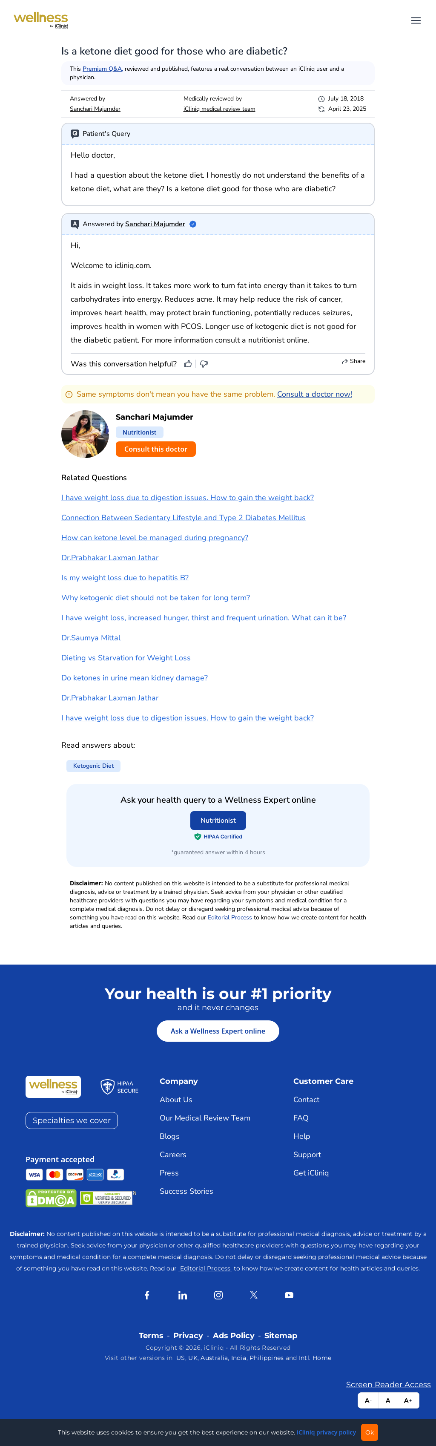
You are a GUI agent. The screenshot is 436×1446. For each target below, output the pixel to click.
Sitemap (280, 1335)
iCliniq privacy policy (326, 1432)
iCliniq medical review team (219, 109)
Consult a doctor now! (314, 394)
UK (193, 1358)
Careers (173, 1154)
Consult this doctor (155, 449)
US (180, 1358)
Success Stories (186, 1191)
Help (301, 1136)
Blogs (170, 1136)
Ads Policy (234, 1335)
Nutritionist (218, 820)
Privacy (188, 1335)
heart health (125, 313)
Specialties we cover (72, 1120)
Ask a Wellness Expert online (218, 1031)
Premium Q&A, (103, 69)
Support (307, 1154)
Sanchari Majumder (95, 109)
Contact (306, 1100)
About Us (176, 1100)
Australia (214, 1358)
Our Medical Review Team (205, 1118)
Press (169, 1173)
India (239, 1358)
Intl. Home (315, 1358)
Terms (151, 1335)
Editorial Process (230, 917)
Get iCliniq (311, 1173)
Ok (369, 1432)
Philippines (267, 1358)
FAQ (301, 1118)
